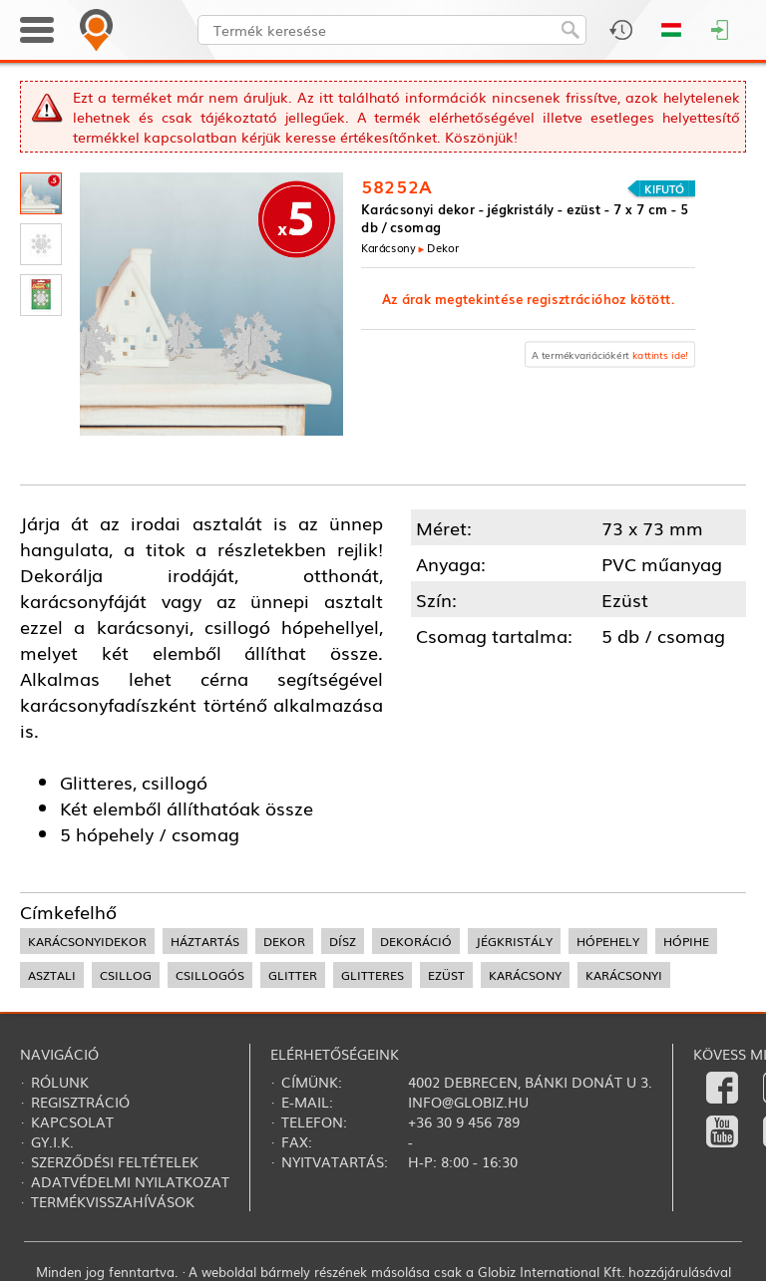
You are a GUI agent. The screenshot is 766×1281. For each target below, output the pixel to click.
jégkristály (514, 941)
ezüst (446, 975)
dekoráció (416, 941)
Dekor (443, 247)
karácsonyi (623, 975)
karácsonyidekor (87, 941)
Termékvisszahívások (112, 1201)
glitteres (372, 975)
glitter (292, 975)
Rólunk (60, 1082)
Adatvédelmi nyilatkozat (130, 1181)
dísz (342, 941)
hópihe (686, 941)
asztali (52, 975)
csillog (126, 975)
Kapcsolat (72, 1121)
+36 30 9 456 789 (464, 1121)
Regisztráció (80, 1102)
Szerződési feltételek (114, 1161)
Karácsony (388, 247)
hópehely (607, 941)
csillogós (210, 975)
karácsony (525, 975)
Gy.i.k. (52, 1141)
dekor (284, 941)
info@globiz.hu (468, 1102)
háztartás (205, 941)
